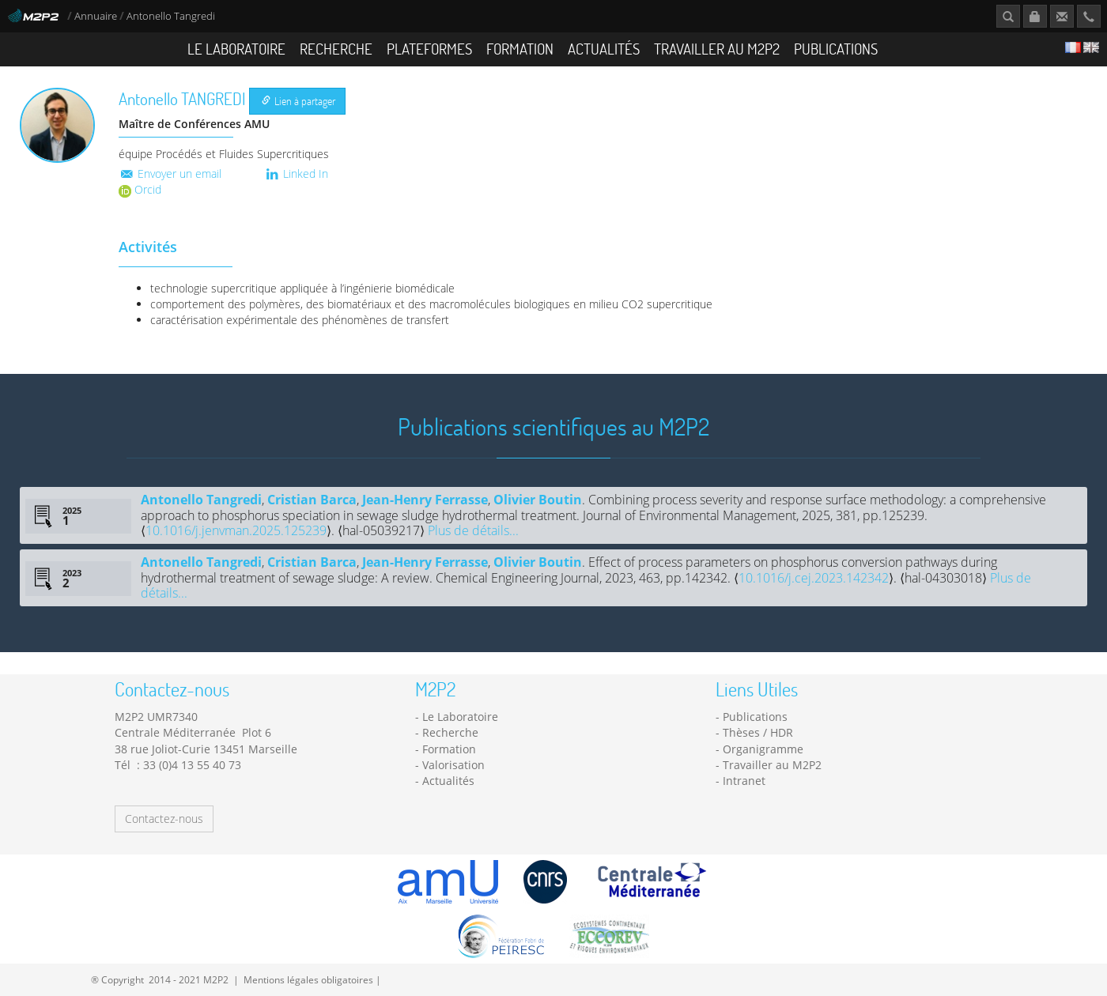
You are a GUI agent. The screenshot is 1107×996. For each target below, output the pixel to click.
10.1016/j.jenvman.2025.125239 (236, 530)
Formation (520, 48)
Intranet (744, 780)
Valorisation (453, 764)
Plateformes (429, 48)
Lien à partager (298, 100)
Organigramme (763, 748)
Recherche (336, 48)
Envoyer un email (170, 173)
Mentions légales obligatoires (308, 979)
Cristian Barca (312, 499)
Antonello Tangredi (201, 499)
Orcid (140, 189)
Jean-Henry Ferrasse (425, 499)
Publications (836, 48)
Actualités (604, 48)
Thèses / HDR (758, 732)
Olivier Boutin (537, 499)
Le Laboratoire (236, 48)
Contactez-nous (164, 818)
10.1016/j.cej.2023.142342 (814, 578)
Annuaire (96, 16)
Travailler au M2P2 (717, 48)
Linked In (296, 173)
